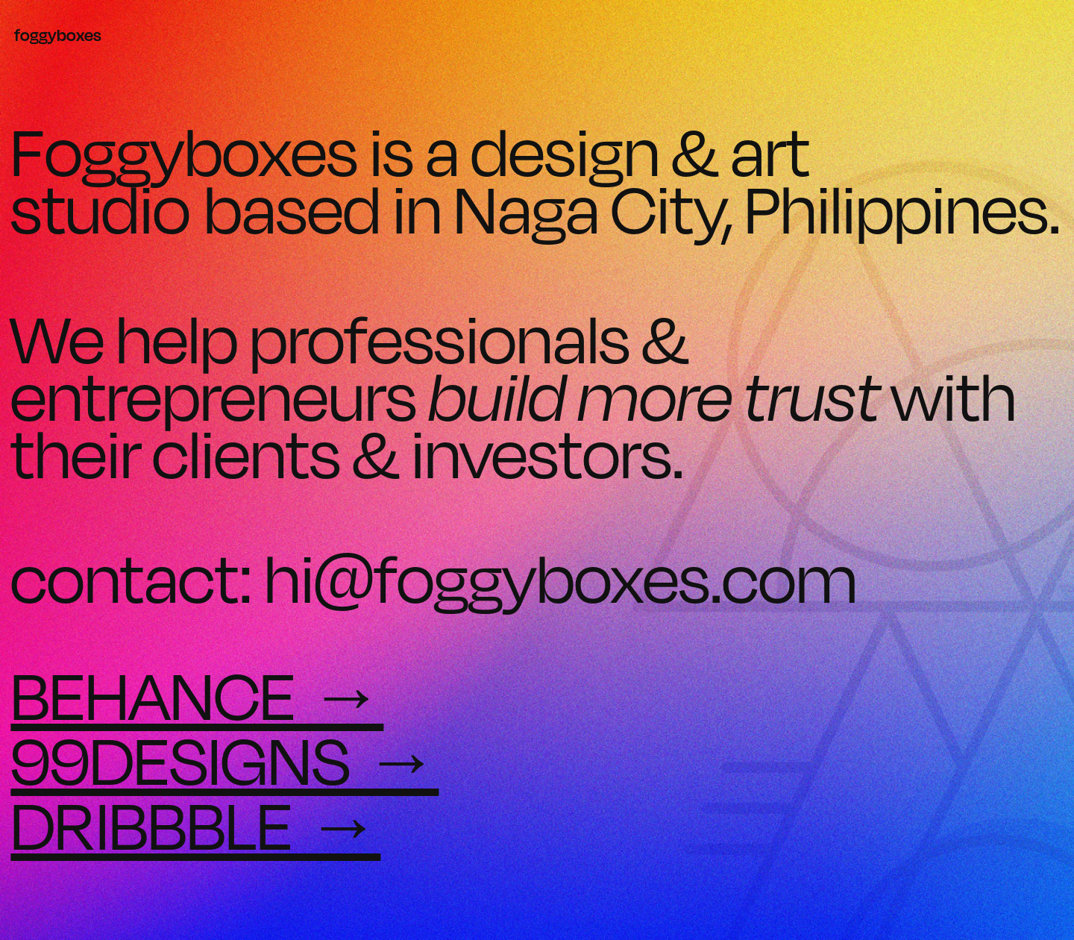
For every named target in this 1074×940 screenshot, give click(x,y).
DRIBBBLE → (195, 825)
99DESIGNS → (224, 760)
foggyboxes (57, 35)
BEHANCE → (196, 695)
